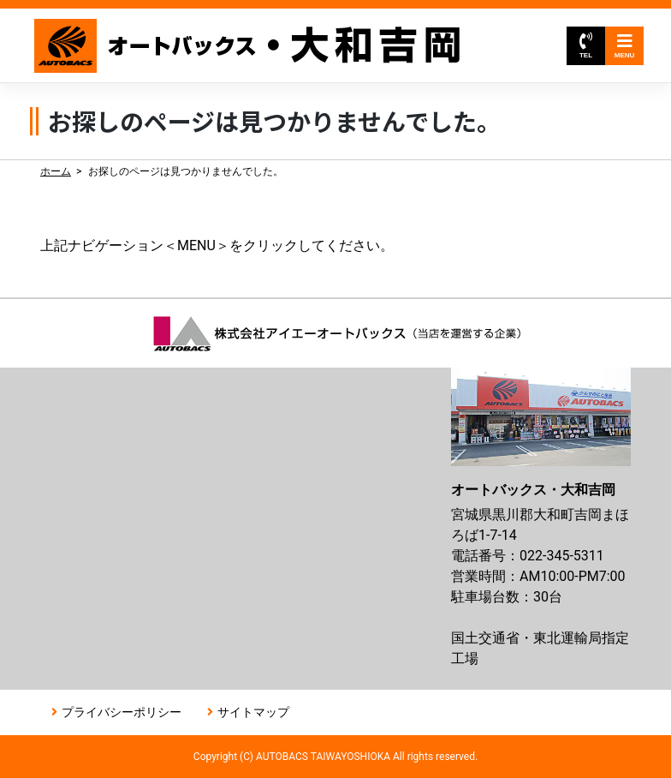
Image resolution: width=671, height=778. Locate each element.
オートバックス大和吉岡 (248, 46)
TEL (585, 46)
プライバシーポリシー (121, 712)
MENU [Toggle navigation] (625, 46)
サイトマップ (253, 712)
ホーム (55, 171)
